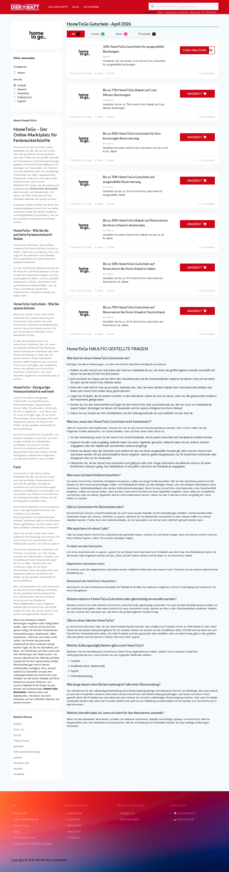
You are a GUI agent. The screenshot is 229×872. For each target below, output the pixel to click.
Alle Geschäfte (58, 6)
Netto (161, 12)
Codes (97, 34)
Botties (17, 724)
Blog (76, 6)
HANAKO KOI (21, 763)
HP (203, 12)
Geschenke (74, 825)
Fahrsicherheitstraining (26, 751)
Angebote (73, 819)
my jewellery (171, 12)
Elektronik (74, 831)
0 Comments (207, 73)
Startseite (20, 813)
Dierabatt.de (183, 819)
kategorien (127, 813)
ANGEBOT (197, 94)
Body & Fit (184, 12)
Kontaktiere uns (24, 837)
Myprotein (195, 12)
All (76, 34)
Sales (121, 34)
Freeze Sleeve (21, 740)
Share (98, 73)
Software (73, 837)
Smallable (19, 774)
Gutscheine (74, 813)
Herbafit (18, 768)
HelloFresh (211, 12)
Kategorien (91, 6)
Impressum (21, 825)
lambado (18, 746)
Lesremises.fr (184, 813)
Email (110, 73)
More (113, 151)
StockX (17, 735)
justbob (17, 757)
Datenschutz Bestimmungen (33, 844)
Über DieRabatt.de (26, 819)
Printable (147, 34)
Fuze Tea (18, 729)
